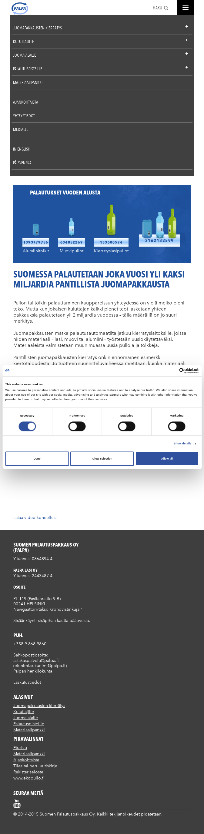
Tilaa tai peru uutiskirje (35, 766)
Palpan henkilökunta (32, 671)
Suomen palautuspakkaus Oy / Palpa (20, 8)
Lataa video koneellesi (35, 517)
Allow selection (102, 458)
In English (21, 149)
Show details (182, 443)
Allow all (167, 458)
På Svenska (22, 162)
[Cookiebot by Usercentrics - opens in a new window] (172, 371)
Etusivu (20, 747)
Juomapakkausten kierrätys (37, 27)
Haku (157, 8)
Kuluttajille (23, 41)
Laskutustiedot (27, 682)
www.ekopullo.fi (29, 778)
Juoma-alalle (24, 55)
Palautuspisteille (27, 68)
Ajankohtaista (25, 102)
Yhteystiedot (24, 115)
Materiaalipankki (27, 82)
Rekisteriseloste (28, 772)
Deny (37, 458)
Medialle (20, 129)
